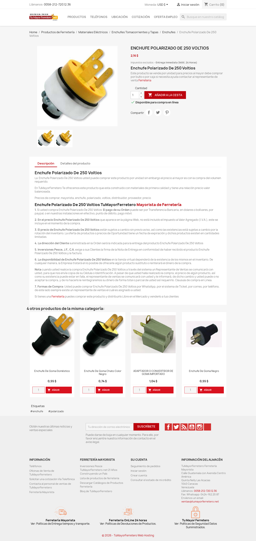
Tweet (157, 112)
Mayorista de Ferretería (159, 204)
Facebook (168, 427)
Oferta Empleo (166, 17)
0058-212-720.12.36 (57, 4)
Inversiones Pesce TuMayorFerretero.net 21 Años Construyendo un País (98, 469)
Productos (77, 17)
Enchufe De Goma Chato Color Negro (102, 373)
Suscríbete (146, 426)
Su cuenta (139, 460)
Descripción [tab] (46, 163)
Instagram (199, 427)
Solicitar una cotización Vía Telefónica (52, 479)
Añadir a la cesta (165, 95)
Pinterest (166, 112)
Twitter (176, 427)
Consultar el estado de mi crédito (151, 480)
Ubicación (119, 17)
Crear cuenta (139, 475)
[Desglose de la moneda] (163, 5)
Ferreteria (144, 80)
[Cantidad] (135, 95)
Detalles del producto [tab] (75, 163)
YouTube (191, 427)
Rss (184, 427)
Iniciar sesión (138, 470)
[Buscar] (203, 16)
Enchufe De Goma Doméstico (52, 371)
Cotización (141, 17)
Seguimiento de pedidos (145, 466)
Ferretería (58, 296)
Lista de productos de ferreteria (99, 478)
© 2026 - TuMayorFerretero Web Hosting (128, 535)
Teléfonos (98, 17)
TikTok (207, 427)
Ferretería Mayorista (41, 492)
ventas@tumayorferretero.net (200, 501)
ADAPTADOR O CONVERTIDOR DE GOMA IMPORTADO (153, 373)
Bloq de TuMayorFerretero (96, 491)
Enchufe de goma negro (204, 371)
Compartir (148, 112)
